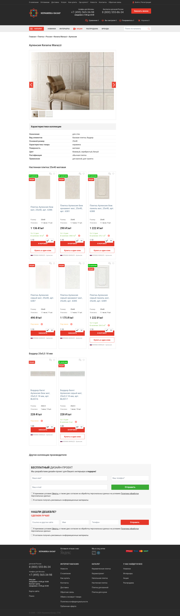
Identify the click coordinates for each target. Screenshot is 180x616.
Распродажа (92, 29)
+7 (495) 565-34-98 (82, 12)
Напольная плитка (100, 578)
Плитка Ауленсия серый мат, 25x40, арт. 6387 (42, 298)
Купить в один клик (43, 250)
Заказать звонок (141, 11)
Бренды (105, 29)
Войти (137, 2)
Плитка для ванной (100, 587)
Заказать (43, 333)
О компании (34, 2)
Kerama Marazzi (60, 37)
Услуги (63, 2)
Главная (32, 37)
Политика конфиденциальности (74, 602)
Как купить (72, 2)
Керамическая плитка (101, 569)
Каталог (38, 29)
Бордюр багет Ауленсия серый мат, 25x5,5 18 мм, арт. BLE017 (71, 394)
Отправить (130, 487)
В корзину (42, 244)
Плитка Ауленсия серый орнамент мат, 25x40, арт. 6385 (71, 298)
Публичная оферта (68, 606)
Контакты (103, 2)
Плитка (41, 37)
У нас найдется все (132, 564)
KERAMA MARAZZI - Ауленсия (42, 255)
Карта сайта (34, 591)
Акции (79, 29)
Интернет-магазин (69, 564)
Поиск (31, 596)
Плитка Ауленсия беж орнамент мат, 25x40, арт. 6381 (71, 208)
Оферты (55, 494)
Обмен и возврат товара (70, 597)
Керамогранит (98, 573)
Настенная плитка (99, 583)
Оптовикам (44, 2)
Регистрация (146, 2)
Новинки (52, 29)
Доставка (55, 2)
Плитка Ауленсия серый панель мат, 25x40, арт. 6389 (99, 298)
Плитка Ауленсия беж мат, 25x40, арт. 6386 (42, 208)
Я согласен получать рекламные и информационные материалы (61, 500)
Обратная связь (115, 2)
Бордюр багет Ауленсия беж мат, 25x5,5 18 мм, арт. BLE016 (40, 394)
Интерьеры (65, 29)
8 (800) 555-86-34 (113, 12)
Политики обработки (130, 494)
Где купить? (83, 2)
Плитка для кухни (99, 592)
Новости (93, 2)
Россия (49, 37)
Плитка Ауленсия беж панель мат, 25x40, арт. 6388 (102, 208)
